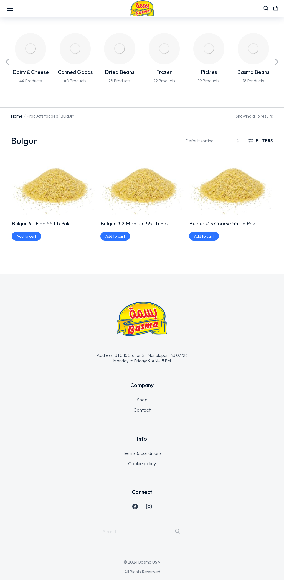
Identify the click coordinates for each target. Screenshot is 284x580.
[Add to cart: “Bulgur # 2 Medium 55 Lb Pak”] (115, 236)
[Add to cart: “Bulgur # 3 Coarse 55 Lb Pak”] (204, 236)
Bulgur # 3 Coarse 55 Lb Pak (222, 223)
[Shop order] (213, 140)
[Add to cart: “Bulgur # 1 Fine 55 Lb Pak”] (26, 236)
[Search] (177, 531)
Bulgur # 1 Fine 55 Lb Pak (41, 223)
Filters (260, 140)
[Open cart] (275, 8)
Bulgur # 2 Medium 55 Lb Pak (134, 223)
